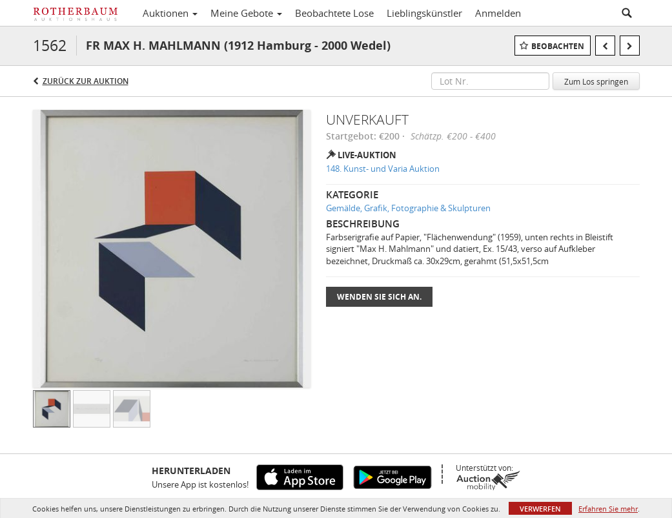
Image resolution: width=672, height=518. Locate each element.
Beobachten (557, 46)
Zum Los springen (596, 81)
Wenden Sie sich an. (379, 296)
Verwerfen (540, 508)
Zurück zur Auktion (85, 81)
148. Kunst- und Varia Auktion (383, 168)
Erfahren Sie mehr (608, 508)
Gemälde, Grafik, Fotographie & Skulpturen (408, 208)
